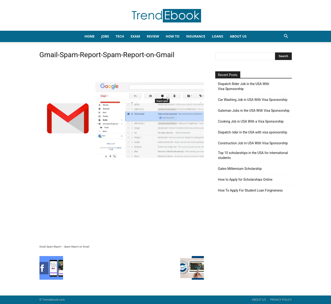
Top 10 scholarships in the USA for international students (253, 155)
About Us (238, 36)
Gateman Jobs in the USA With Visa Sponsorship (254, 110)
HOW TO (172, 36)
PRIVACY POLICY (281, 300)
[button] (286, 36)
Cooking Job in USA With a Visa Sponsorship (251, 121)
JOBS (105, 36)
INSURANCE (195, 36)
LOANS (217, 36)
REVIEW (153, 36)
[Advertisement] (121, 210)
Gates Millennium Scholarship (240, 169)
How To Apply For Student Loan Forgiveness (250, 190)
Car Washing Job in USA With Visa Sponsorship (253, 100)
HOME (90, 36)
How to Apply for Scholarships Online (245, 179)
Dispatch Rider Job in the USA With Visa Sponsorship (243, 86)
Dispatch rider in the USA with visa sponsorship (252, 132)
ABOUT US (259, 300)
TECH (120, 36)
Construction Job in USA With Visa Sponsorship (253, 143)
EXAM (135, 36)
